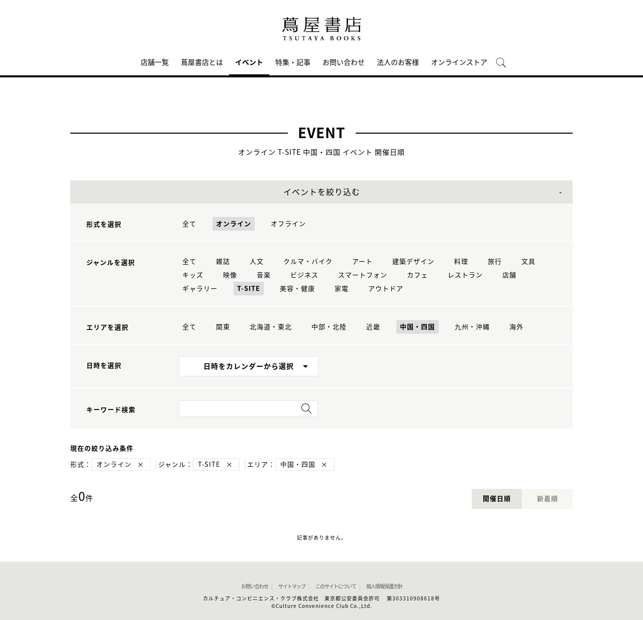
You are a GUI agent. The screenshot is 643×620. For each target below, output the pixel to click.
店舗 (509, 275)
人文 (257, 261)
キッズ (192, 275)
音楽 (264, 275)
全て (189, 224)
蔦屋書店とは (202, 62)
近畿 (373, 327)
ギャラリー (200, 288)
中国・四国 (417, 327)
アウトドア (385, 288)
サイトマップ (291, 586)
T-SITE (248, 288)
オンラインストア (459, 62)
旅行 (495, 261)
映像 (230, 275)
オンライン (233, 224)
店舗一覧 (155, 62)
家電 (342, 288)
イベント (249, 62)
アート (362, 261)
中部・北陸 (329, 327)
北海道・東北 (271, 327)
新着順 (547, 498)
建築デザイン (413, 261)
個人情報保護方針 (384, 586)
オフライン (288, 224)
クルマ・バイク (308, 261)
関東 (223, 327)
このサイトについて (335, 586)
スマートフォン (362, 275)
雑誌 (223, 261)
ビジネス (304, 275)
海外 (516, 327)
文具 (528, 261)
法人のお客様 (398, 62)
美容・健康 (297, 288)
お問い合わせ (344, 62)
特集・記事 (292, 62)
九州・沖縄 (472, 327)
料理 (461, 261)
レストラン (465, 275)
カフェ (417, 275)
